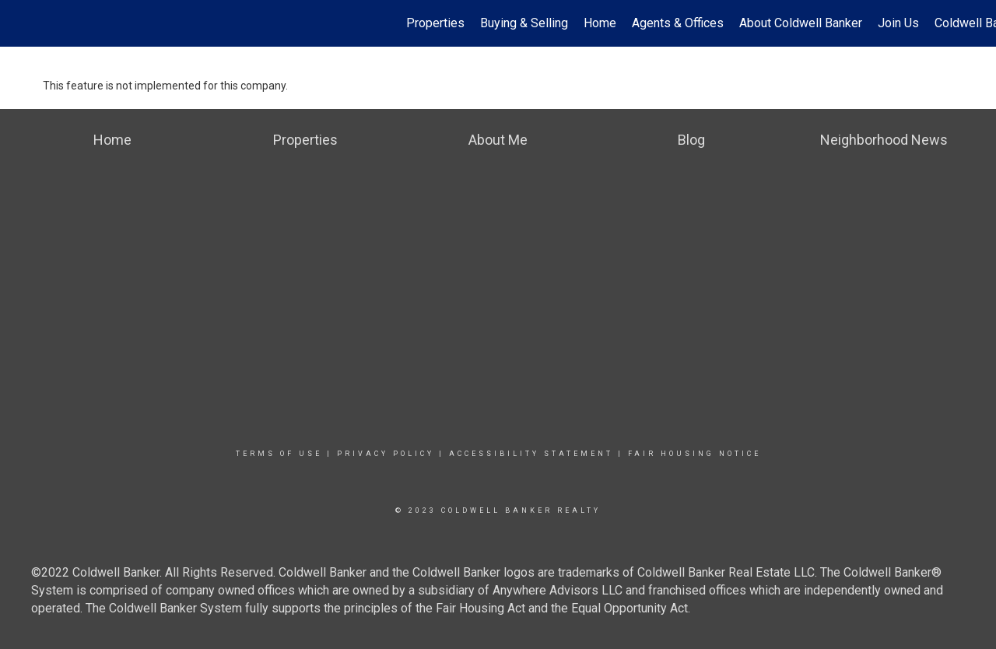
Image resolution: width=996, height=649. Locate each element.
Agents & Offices (678, 23)
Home (600, 23)
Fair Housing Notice (694, 454)
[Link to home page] (20, 23)
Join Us (898, 23)
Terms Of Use (279, 454)
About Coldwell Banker (800, 23)
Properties (435, 23)
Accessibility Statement (531, 454)
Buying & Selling (524, 23)
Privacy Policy (385, 454)
